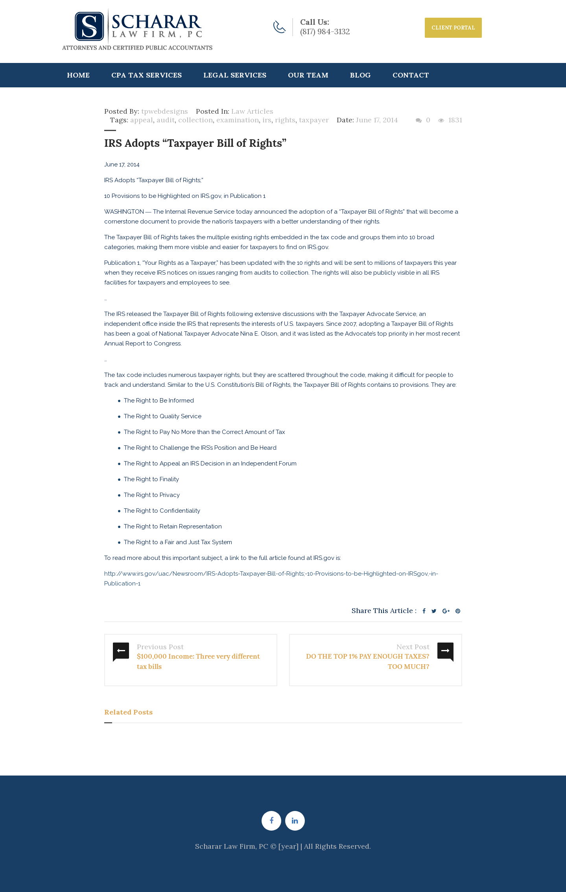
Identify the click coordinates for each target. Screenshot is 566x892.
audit (166, 119)
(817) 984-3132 (325, 31)
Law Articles (252, 111)
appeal (141, 119)
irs (266, 119)
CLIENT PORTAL (453, 27)
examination (237, 119)
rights (285, 119)
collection (195, 119)
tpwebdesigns (164, 111)
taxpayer (314, 119)
